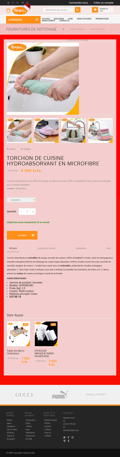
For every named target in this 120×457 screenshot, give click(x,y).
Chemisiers (30, 420)
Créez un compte (103, 2)
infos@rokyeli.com (71, 430)
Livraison (81, 248)
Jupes (9, 423)
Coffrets (47, 429)
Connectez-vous (78, 2)
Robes (9, 420)
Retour (11, 149)
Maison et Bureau (76, 29)
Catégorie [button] (15, 19)
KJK (33, 453)
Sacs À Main (12, 429)
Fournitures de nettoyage (77, 40)
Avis (109, 248)
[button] (46, 19)
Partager (25, 149)
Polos (28, 423)
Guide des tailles (46, 248)
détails (13, 248)
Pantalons (11, 426)
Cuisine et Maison (97, 29)
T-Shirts (29, 426)
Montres (10, 432)
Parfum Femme (50, 420)
